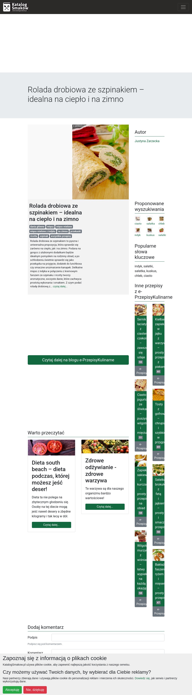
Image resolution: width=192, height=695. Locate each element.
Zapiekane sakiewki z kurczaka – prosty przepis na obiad (142, 491)
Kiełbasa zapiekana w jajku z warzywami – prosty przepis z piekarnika (159, 345)
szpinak (44, 236)
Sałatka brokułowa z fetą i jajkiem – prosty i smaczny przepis (159, 506)
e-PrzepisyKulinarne (142, 371)
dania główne (37, 226)
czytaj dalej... (60, 286)
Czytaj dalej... (51, 524)
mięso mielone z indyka (42, 231)
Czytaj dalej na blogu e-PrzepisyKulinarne (78, 360)
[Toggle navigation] (183, 7)
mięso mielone (64, 226)
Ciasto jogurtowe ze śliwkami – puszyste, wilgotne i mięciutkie (142, 416)
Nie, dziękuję (35, 689)
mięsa (50, 226)
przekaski (76, 231)
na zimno (63, 231)
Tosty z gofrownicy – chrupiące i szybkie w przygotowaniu (159, 425)
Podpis (32, 637)
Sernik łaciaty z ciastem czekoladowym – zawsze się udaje (142, 340)
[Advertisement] (96, 44)
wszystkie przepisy (61, 236)
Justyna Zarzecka (147, 141)
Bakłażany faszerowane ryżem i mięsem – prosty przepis (159, 583)
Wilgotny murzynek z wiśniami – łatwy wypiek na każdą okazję (142, 569)
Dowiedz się (142, 678)
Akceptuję (12, 689)
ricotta (33, 236)
